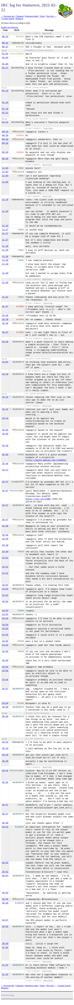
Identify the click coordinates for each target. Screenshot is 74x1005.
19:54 (5, 601)
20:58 (5, 926)
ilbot (12, 995)
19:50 (5, 552)
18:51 (4, 359)
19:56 (5, 667)
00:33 (5, 37)
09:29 (5, 143)
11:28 (5, 246)
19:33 (5, 397)
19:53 (5, 585)
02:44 (5, 122)
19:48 (5, 526)
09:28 (5, 132)
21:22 (5, 965)
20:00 (4, 713)
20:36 (5, 755)
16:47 (5, 332)
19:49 (5, 539)
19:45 (5, 430)
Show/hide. (47, 33)
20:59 (5, 944)
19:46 (5, 464)
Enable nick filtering (9, 27)
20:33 (5, 742)
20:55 (5, 893)
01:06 (5, 64)
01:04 (5, 54)
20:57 (5, 920)
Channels (20, 16)
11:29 (5, 273)
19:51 (5, 558)
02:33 (4, 119)
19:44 (5, 418)
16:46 (5, 323)
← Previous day (7, 16)
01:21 (5, 113)
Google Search (8, 18)
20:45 (5, 782)
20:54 (5, 876)
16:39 (5, 319)
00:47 (4, 50)
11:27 (5, 230)
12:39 (5, 283)
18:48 (5, 342)
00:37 (5, 47)
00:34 (5, 43)
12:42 (5, 297)
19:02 (5, 362)
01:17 (5, 68)
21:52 (5, 974)
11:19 (5, 200)
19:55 (5, 629)
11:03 (5, 168)
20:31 (4, 739)
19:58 (5, 703)
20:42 (5, 771)
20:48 (5, 823)
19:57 (5, 689)
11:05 (5, 182)
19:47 (5, 470)
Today (42, 16)
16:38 (5, 315)
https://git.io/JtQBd (38, 499)
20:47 (5, 805)
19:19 (5, 374)
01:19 (5, 91)
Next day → (51, 16)
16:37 (5, 306)
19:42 (5, 409)
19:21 (4, 394)
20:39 (5, 761)
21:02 (5, 947)
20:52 (5, 827)
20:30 (5, 716)
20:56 (5, 903)
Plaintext (19, 18)
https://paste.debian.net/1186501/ (46, 460)
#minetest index (31, 16)
